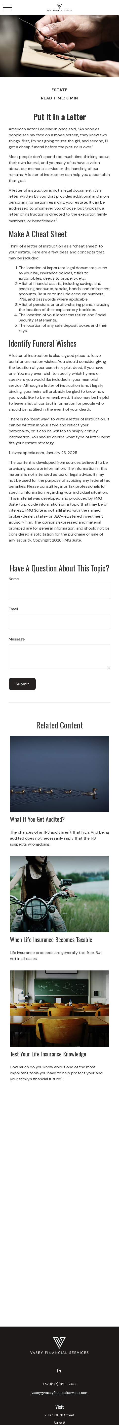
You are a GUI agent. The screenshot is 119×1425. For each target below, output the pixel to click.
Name (14, 578)
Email (13, 609)
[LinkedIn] (59, 1370)
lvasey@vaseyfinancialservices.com (59, 1392)
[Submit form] (22, 684)
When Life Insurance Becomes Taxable (51, 939)
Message (17, 639)
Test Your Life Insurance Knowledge (48, 1053)
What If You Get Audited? (37, 818)
